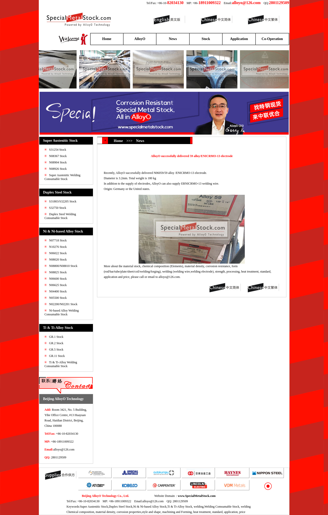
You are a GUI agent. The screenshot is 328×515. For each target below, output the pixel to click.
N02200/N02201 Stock (63, 304)
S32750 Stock (57, 208)
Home (106, 39)
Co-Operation (272, 39)
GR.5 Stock (56, 349)
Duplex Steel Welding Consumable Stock (60, 216)
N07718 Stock (58, 240)
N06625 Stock (58, 285)
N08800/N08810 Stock (63, 266)
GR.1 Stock (56, 337)
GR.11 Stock (57, 356)
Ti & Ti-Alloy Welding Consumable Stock (60, 364)
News (173, 39)
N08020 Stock (58, 259)
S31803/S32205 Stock (62, 201)
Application (239, 39)
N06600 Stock (58, 278)
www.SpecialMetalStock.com (197, 496)
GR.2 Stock (56, 343)
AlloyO (139, 39)
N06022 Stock (58, 253)
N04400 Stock (58, 291)
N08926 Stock (58, 169)
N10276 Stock (58, 247)
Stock (206, 39)
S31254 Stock (57, 149)
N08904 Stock (58, 162)
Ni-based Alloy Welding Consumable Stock (61, 312)
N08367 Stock (58, 156)
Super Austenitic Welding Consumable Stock (62, 177)
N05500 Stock (58, 298)
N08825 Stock (58, 272)
